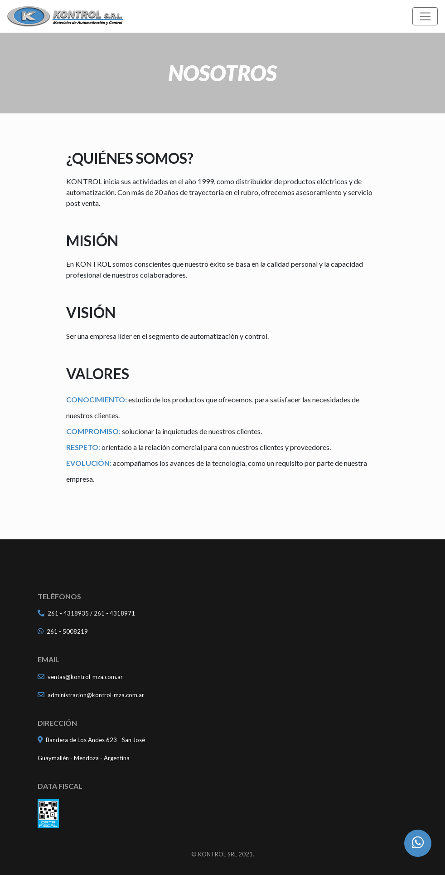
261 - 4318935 (68, 613)
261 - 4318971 (114, 613)
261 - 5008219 (67, 631)
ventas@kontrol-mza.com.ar (85, 676)
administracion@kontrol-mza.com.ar (96, 695)
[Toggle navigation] (425, 16)
